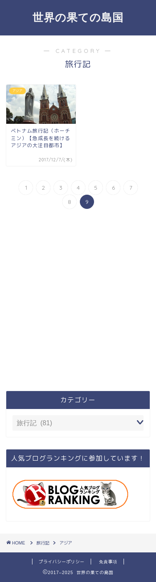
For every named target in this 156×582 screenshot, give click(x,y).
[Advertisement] (78, 301)
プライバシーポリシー (61, 561)
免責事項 (108, 561)
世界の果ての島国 (78, 17)
